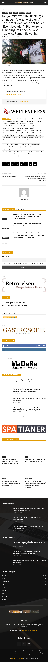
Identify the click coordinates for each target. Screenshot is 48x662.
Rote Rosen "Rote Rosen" (9, 146)
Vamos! (5, 153)
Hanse (32, 130)
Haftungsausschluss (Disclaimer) (20, 651)
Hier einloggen (24, 101)
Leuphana (13, 135)
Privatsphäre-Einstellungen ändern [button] (11, 653)
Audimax (23, 121)
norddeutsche (26, 139)
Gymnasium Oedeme (8, 130)
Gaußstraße (20, 128)
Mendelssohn (6, 137)
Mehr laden (24, 417)
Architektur (9, 9)
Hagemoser (19, 130)
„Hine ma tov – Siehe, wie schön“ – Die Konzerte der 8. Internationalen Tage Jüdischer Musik (27, 216)
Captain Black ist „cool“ (9, 176)
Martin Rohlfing (30, 135)
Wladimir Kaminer (7, 156)
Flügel (12, 128)
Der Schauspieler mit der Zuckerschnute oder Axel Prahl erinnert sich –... (11, 483)
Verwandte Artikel (8, 209)
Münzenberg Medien (17, 658)
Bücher (4, 457)
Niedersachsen (6, 139)
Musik (10, 12)
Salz (19, 146)
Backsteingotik (31, 121)
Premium (28, 12)
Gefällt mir (41, 346)
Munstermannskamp (27, 137)
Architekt (40, 119)
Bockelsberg (40, 121)
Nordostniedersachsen (26, 142)
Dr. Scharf (30, 123)
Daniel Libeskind (21, 123)
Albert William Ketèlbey (19, 119)
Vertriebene (17, 153)
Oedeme (36, 142)
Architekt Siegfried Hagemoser (10, 121)
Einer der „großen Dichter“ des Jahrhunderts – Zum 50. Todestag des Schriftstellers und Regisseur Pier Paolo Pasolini (29, 235)
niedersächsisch (17, 139)
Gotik (31, 128)
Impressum (7, 651)
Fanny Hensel (27, 126)
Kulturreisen (22, 12)
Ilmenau (18, 132)
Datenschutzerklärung (37, 651)
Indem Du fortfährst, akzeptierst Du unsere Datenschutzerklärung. (25, 263)
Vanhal (10, 153)
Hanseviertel (39, 130)
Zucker (16, 156)
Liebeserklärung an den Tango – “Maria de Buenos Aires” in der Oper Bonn (35, 178)
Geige (26, 128)
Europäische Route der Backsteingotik (12, 126)
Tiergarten (26, 149)
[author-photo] (24, 197)
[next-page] (6, 242)
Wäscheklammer (32, 153)
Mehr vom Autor (21, 209)
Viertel (24, 153)
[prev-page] (3, 242)
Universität (16, 151)
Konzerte (16, 12)
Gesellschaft (5, 237)
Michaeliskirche (16, 137)
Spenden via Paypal (9, 313)
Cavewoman (12, 123)
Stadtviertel (19, 149)
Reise (12, 144)
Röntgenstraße (35, 144)
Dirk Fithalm (7, 37)
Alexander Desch (31, 119)
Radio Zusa (5, 144)
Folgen (42, 350)
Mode (26, 457)
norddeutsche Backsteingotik (10, 142)
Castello (5, 123)
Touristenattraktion (36, 149)
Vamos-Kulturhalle (38, 151)
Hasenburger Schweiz (8, 132)
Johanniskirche (26, 132)
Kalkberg (34, 132)
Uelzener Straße (7, 151)
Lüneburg (21, 135)
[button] (3, 2)
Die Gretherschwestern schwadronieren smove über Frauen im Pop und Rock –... (10, 461)
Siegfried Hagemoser (8, 149)
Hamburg (26, 130)
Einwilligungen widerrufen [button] (24, 655)
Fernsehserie (6, 128)
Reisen (17, 144)
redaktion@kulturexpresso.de (31, 631)
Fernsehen (36, 126)
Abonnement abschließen (14, 94)
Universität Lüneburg (26, 151)
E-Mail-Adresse (6, 256)
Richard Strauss (25, 144)
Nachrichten (28, 478)
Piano (41, 142)
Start (3, 9)
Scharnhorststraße (26, 146)
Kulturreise (41, 132)
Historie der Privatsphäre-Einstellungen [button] (33, 653)
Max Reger (38, 135)
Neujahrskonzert (39, 137)
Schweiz (36, 146)
